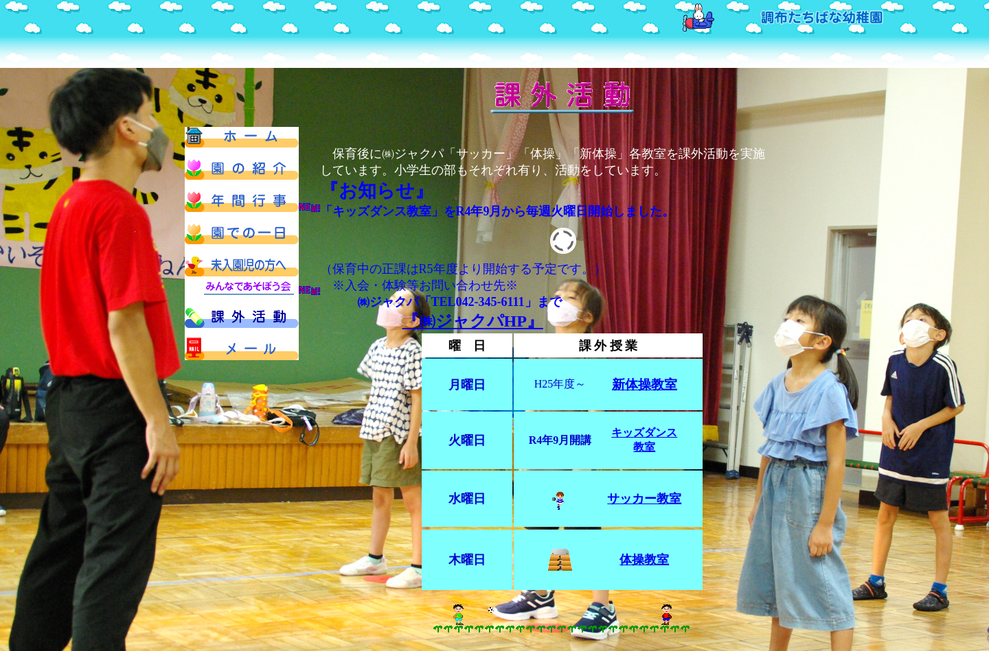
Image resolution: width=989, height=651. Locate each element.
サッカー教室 (644, 499)
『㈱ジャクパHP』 (472, 321)
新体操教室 (644, 384)
